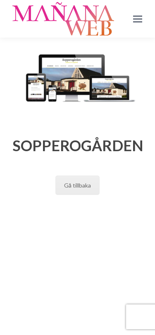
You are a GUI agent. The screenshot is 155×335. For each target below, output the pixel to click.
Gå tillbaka (77, 185)
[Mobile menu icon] (138, 19)
